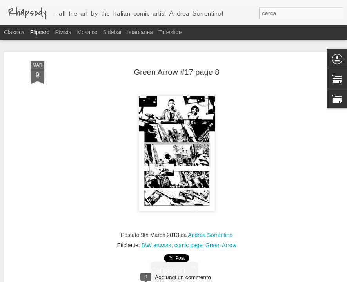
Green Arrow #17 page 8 (177, 72)
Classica (14, 32)
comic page (188, 245)
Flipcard (40, 32)
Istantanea (140, 32)
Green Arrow (220, 245)
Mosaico (87, 32)
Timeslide (170, 32)
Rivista (63, 32)
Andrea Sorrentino (210, 235)
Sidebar (112, 32)
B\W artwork (156, 245)
